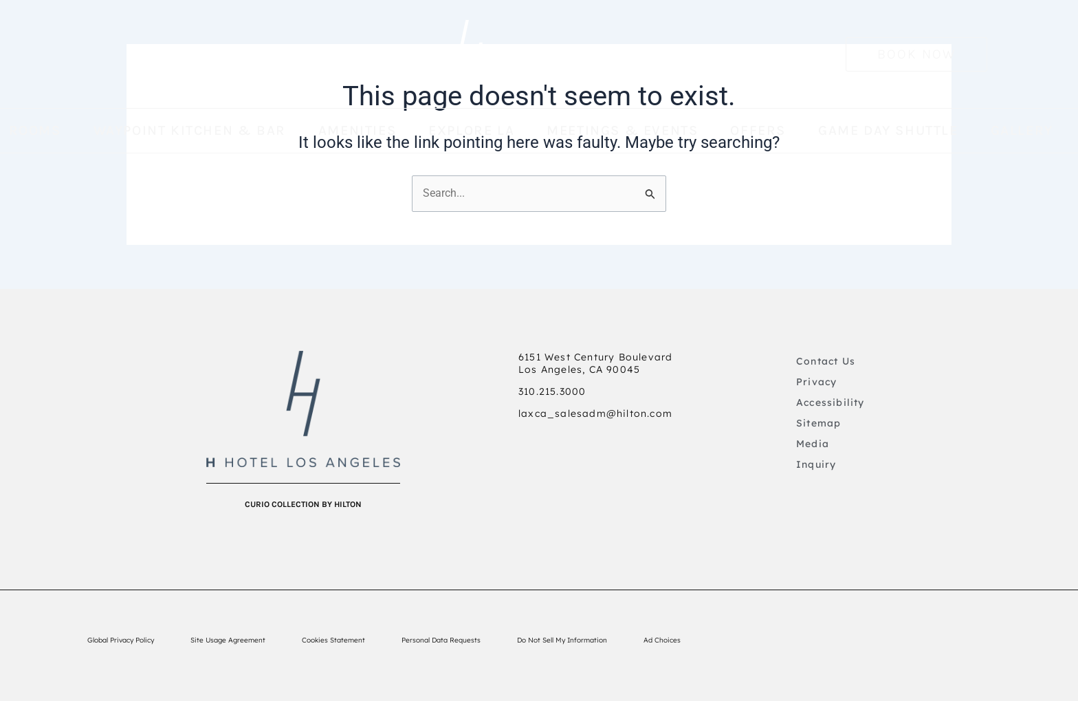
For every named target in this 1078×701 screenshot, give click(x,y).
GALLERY (1022, 131)
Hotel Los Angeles (569, 53)
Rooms (35, 131)
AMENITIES (357, 131)
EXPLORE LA (471, 131)
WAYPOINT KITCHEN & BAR (190, 131)
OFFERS (758, 131)
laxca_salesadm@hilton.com (595, 413)
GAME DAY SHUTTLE (888, 131)
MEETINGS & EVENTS (622, 131)
